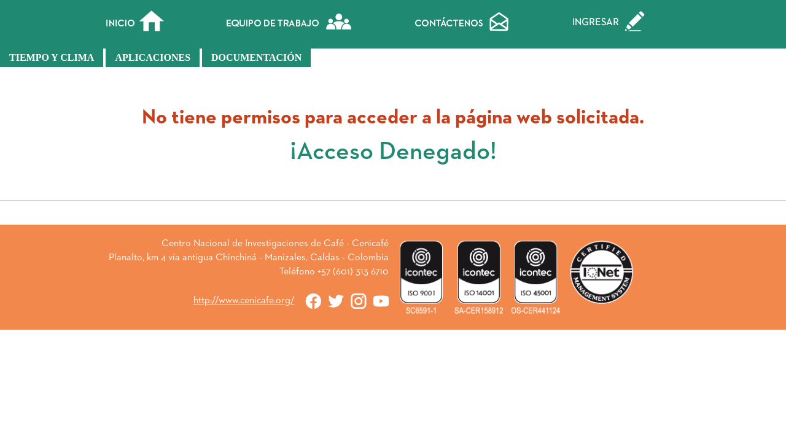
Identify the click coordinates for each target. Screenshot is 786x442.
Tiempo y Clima (51, 57)
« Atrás (393, 217)
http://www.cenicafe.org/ (244, 301)
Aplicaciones (152, 57)
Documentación (256, 57)
